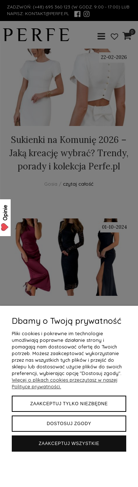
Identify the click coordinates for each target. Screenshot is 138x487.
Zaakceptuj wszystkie (69, 443)
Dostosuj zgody (69, 423)
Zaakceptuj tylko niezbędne (69, 403)
